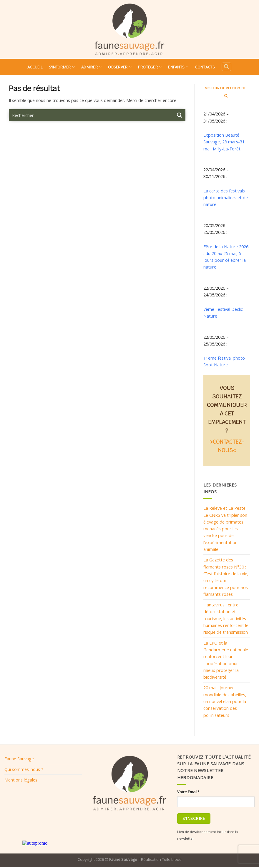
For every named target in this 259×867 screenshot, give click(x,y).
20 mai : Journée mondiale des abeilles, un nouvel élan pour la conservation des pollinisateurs (224, 701)
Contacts (205, 67)
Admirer (91, 67)
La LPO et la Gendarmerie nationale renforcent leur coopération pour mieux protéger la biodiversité (225, 660)
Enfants (178, 67)
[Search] (226, 67)
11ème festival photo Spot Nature (224, 361)
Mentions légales (20, 780)
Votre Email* (188, 791)
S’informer (62, 67)
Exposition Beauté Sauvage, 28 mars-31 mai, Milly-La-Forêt (224, 142)
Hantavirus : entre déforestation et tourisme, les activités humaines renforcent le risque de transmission (225, 618)
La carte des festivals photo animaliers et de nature (225, 197)
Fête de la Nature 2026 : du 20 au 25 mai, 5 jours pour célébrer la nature (225, 257)
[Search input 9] (91, 115)
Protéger (150, 67)
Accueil (34, 67)
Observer (120, 67)
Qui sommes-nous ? (23, 769)
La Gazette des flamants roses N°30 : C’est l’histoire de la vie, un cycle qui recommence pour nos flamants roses (225, 577)
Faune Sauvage (19, 759)
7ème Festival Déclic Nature (223, 312)
